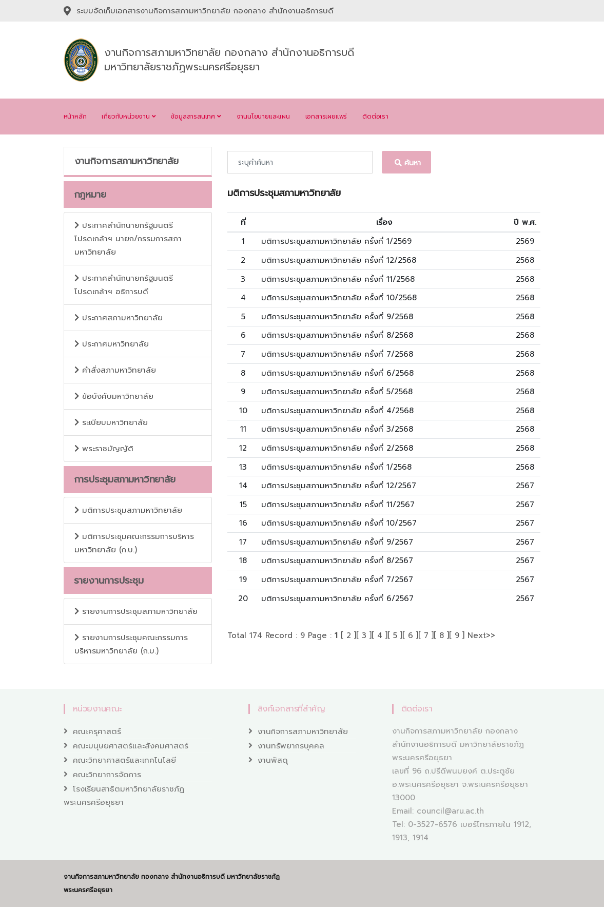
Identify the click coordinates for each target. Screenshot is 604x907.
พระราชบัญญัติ (103, 448)
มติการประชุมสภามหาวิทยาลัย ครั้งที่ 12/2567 (338, 485)
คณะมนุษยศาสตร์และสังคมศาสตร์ (130, 745)
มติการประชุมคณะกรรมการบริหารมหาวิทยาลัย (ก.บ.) (134, 543)
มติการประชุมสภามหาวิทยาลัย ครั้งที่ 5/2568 (337, 391)
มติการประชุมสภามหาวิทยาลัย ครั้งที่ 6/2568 (337, 373)
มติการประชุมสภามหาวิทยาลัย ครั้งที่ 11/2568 (338, 279)
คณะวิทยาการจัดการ (107, 774)
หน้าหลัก (75, 116)
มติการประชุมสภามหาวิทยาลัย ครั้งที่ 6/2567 (337, 598)
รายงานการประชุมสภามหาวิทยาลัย (136, 611)
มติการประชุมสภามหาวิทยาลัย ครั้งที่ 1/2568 (336, 467)
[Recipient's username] (300, 162)
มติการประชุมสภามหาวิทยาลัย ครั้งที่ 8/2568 (337, 335)
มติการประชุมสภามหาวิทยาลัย (128, 510)
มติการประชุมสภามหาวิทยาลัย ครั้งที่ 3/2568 (337, 429)
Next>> (481, 635)
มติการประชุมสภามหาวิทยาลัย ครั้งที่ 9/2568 (337, 316)
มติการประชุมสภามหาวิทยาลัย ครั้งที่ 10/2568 (339, 297)
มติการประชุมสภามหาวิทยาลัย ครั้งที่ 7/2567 (337, 579)
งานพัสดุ (273, 760)
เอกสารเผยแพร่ (326, 116)
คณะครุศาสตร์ (97, 731)
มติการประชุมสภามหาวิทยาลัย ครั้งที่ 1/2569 (336, 241)
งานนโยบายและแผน (263, 116)
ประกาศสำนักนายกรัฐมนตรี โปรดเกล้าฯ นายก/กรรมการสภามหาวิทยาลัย (128, 239)
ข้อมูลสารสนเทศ (196, 116)
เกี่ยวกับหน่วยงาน (128, 116)
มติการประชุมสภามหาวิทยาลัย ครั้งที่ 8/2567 (337, 560)
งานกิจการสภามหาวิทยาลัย (303, 731)
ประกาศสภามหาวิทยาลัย (118, 317)
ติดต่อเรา (375, 116)
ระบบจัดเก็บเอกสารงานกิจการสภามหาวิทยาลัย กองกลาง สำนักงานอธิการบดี (205, 10)
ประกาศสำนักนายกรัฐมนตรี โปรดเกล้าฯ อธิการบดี (123, 285)
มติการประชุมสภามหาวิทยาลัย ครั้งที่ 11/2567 (338, 504)
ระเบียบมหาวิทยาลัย (111, 422)
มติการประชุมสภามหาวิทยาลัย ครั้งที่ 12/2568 (338, 260)
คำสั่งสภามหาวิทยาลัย (115, 370)
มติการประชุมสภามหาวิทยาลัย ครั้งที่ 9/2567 (337, 542)
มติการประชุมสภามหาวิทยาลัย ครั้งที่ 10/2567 (339, 523)
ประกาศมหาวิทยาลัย (111, 344)
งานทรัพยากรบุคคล (291, 745)
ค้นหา (406, 163)
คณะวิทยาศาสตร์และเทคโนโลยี (124, 760)
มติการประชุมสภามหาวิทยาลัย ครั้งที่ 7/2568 (337, 354)
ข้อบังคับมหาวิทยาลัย (113, 396)
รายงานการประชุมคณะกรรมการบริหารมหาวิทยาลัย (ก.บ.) (131, 644)
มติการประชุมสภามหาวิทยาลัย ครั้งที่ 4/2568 (337, 410)
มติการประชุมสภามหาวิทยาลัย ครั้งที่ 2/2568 (337, 448)
